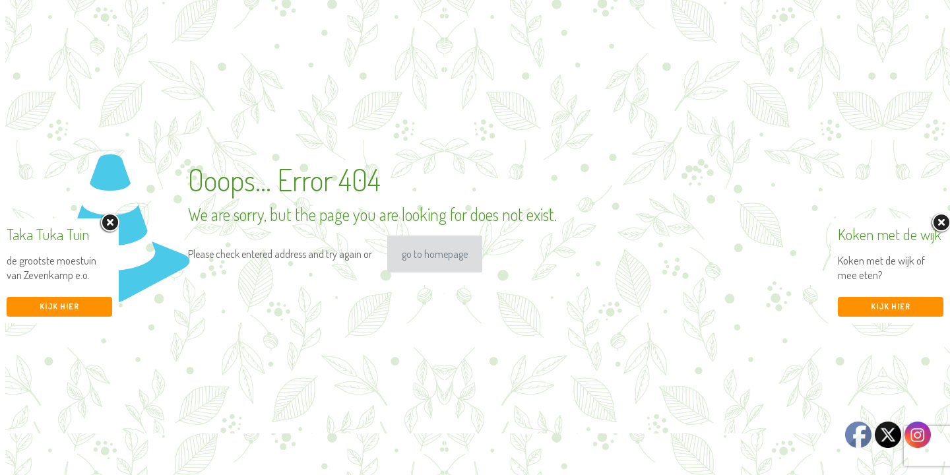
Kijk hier (59, 306)
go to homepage (435, 254)
